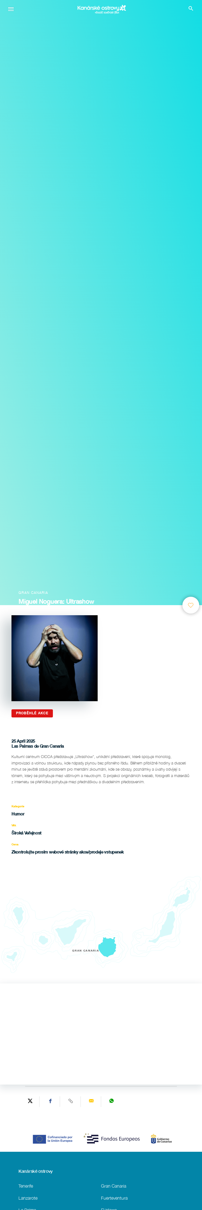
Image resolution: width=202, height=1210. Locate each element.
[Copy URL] (71, 1101)
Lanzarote (27, 1197)
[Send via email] (91, 1101)
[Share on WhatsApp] (111, 1101)
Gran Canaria (113, 1185)
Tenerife (25, 1185)
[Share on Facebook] (50, 1101)
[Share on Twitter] (30, 1101)
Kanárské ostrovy (35, 1171)
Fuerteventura (114, 1197)
